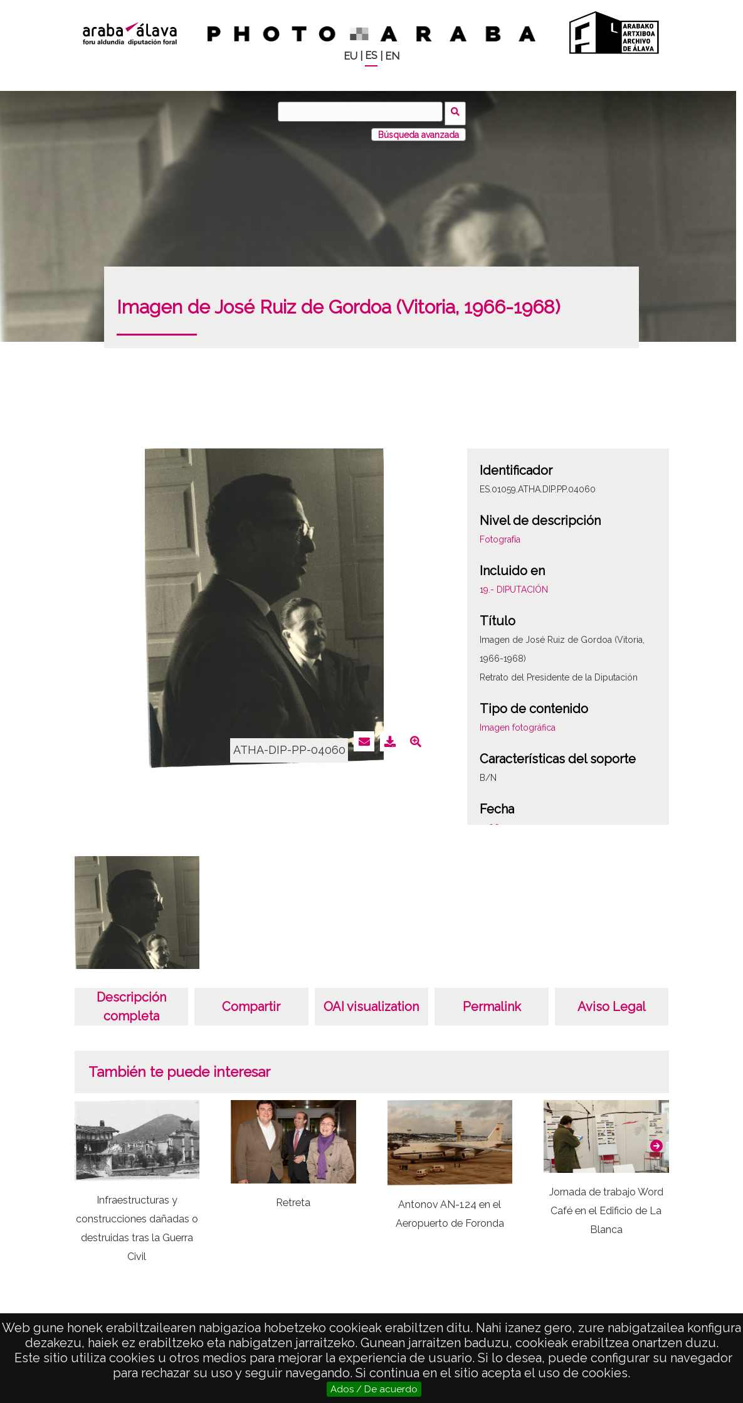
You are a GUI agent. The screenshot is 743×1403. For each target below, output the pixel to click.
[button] (656, 1142)
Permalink (492, 1003)
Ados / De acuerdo (374, 1389)
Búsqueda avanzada (418, 131)
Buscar (457, 111)
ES (371, 55)
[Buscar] (362, 112)
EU (350, 56)
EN (392, 56)
